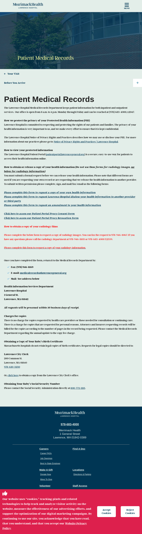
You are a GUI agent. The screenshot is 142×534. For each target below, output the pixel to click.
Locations (78, 469)
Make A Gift (46, 469)
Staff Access (80, 485)
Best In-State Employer (50, 463)
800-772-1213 (78, 388)
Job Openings (46, 458)
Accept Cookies (106, 511)
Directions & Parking (82, 474)
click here (13, 375)
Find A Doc (79, 448)
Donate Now (45, 474)
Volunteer (45, 485)
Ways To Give (46, 479)
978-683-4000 (70, 424)
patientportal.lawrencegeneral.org (65, 154)
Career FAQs (46, 453)
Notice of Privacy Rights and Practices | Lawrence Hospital (86, 141)
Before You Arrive (73, 83)
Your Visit (13, 73)
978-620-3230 (12, 366)
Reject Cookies (130, 511)
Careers (44, 448)
